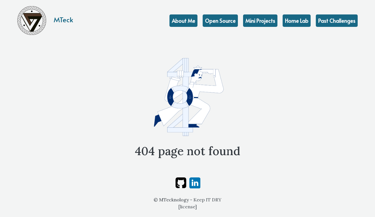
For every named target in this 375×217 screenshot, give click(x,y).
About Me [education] (183, 20)
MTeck (45, 20)
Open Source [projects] (220, 20)
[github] (181, 182)
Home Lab (296, 20)
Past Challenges (336, 20)
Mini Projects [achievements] (260, 20)
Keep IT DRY (207, 200)
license (187, 206)
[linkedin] (194, 182)
